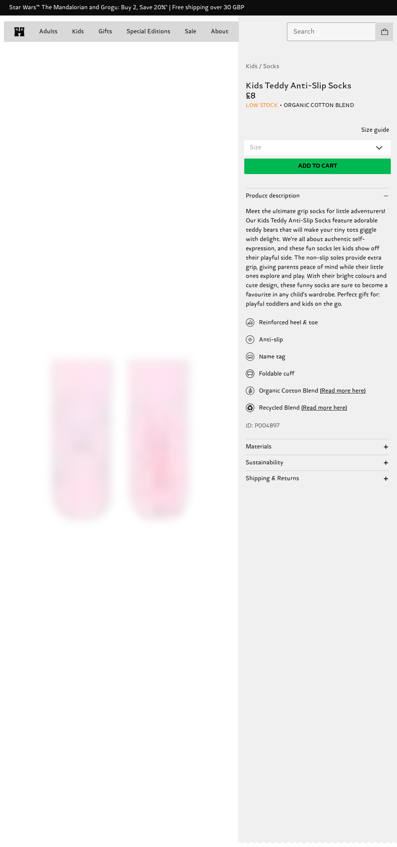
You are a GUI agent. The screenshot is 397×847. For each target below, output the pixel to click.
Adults (48, 31)
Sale (190, 31)
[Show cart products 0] (384, 31)
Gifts (105, 31)
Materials (258, 446)
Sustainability (264, 462)
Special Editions (148, 31)
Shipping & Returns (272, 478)
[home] (19, 31)
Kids (78, 31)
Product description (273, 196)
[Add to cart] (317, 166)
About (219, 31)
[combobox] (331, 32)
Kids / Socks (262, 66)
